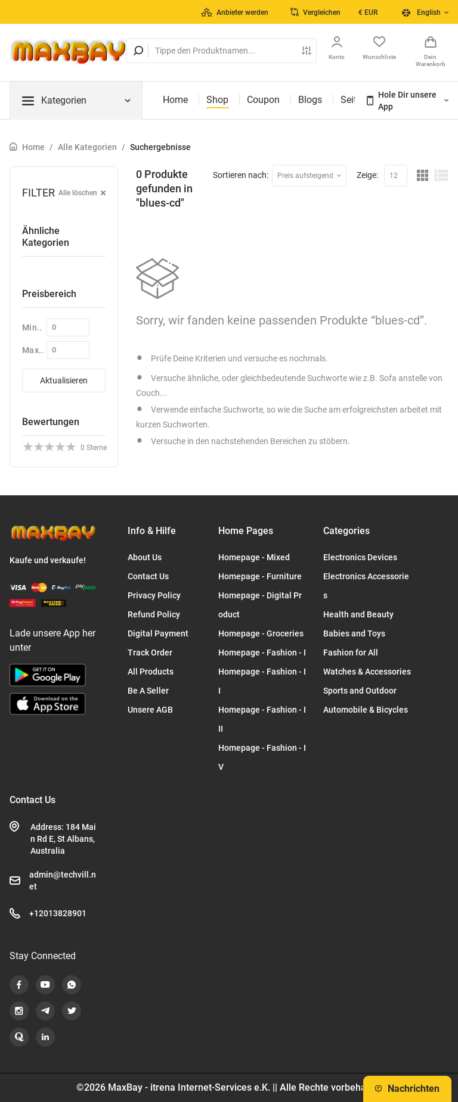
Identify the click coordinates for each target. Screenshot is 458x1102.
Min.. (32, 327)
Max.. (33, 350)
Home (175, 99)
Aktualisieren (64, 380)
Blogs (310, 99)
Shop (217, 99)
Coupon (263, 99)
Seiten (354, 99)
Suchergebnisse (160, 147)
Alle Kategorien (87, 147)
